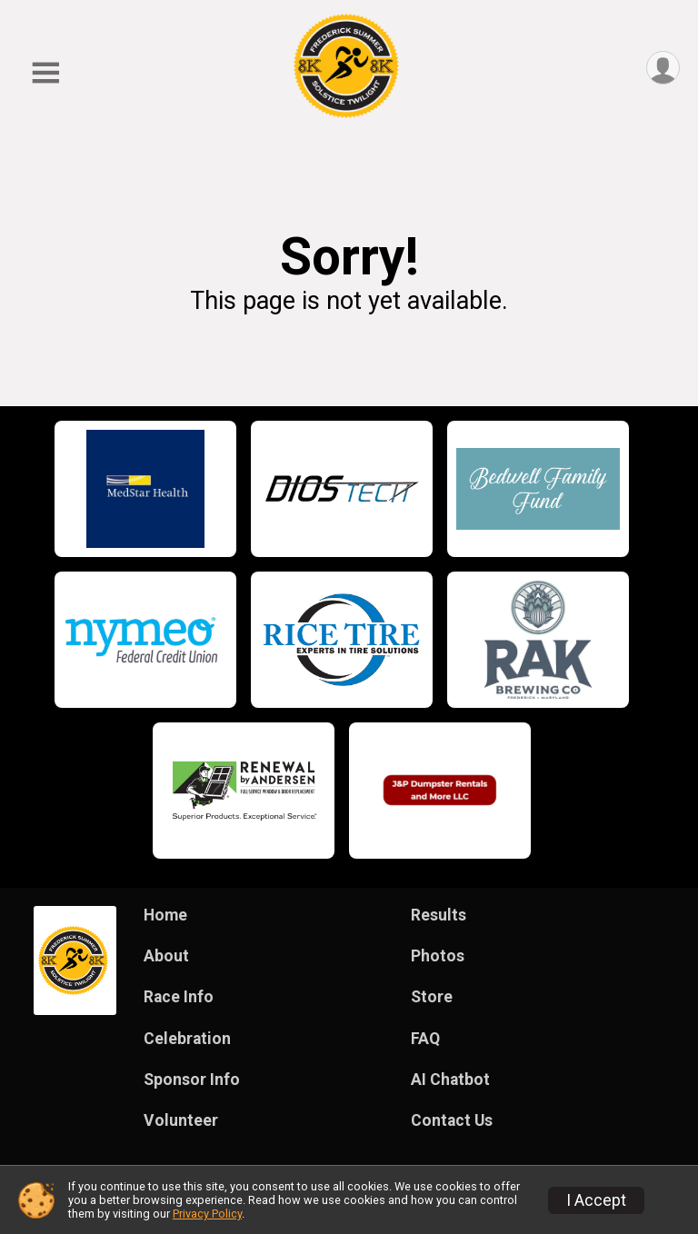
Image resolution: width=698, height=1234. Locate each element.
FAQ (425, 1039)
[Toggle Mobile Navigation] (45, 73)
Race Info (179, 997)
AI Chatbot (450, 1079)
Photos (437, 956)
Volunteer (181, 1120)
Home (165, 915)
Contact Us (452, 1120)
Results (438, 915)
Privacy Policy (207, 1213)
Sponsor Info (192, 1079)
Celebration (187, 1039)
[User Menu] (663, 68)
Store (432, 997)
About (166, 956)
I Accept (596, 1200)
